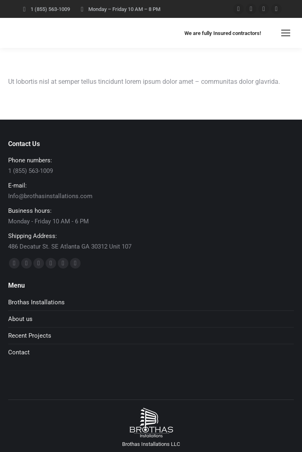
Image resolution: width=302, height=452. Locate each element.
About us (20, 319)
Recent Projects (29, 335)
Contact (19, 352)
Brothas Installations (36, 302)
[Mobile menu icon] (286, 33)
